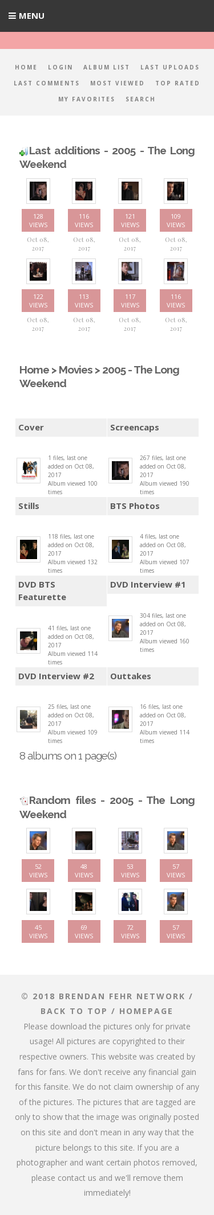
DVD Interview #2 (56, 676)
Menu (32, 15)
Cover (31, 427)
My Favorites (86, 99)
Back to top (74, 1011)
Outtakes (130, 676)
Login (60, 67)
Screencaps (134, 427)
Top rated (177, 83)
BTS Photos (135, 505)
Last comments (47, 83)
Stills (28, 505)
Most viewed (117, 83)
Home (26, 67)
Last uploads (170, 67)
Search (141, 99)
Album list (106, 67)
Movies (75, 369)
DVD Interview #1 (148, 584)
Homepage (146, 1011)
